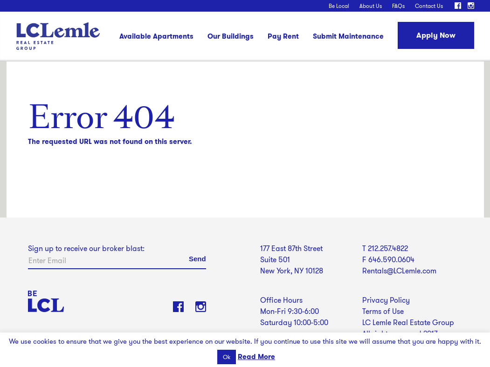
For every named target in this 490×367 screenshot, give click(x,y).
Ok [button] (226, 357)
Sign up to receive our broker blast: (86, 248)
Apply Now (435, 35)
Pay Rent (283, 37)
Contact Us (429, 6)
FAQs (398, 6)
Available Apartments (156, 37)
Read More (256, 357)
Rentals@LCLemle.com (399, 270)
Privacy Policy (386, 300)
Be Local (339, 6)
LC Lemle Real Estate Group (58, 36)
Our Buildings (230, 37)
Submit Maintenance (348, 37)
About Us (370, 6)
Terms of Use (383, 311)
